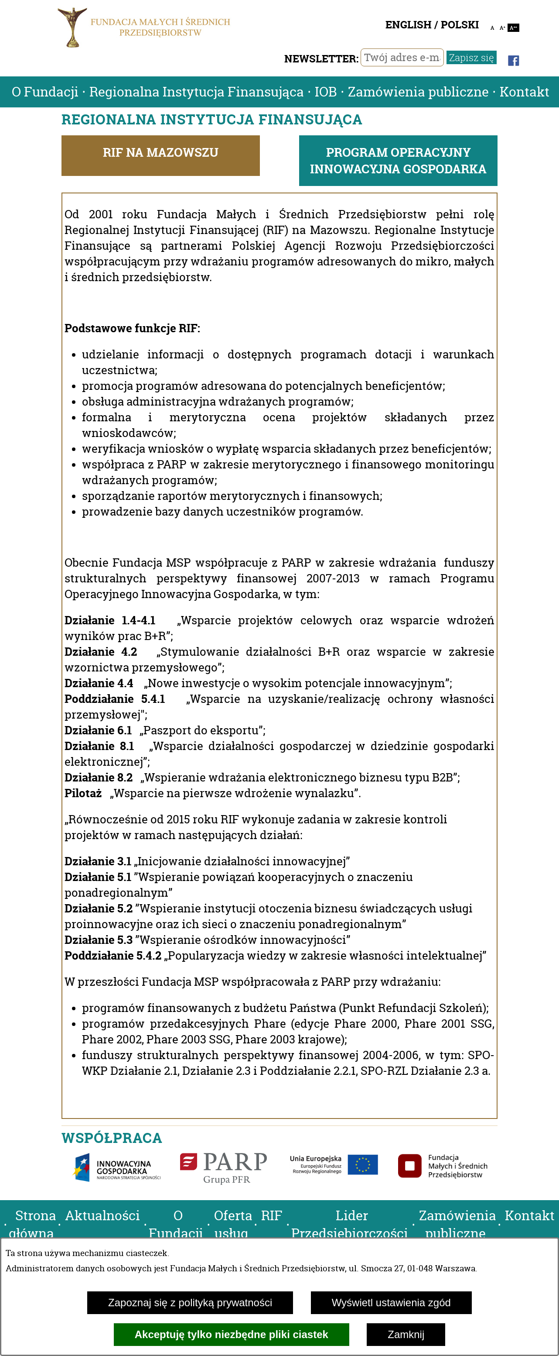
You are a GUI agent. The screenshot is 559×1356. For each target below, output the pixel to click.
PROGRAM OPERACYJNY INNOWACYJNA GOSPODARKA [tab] (398, 160)
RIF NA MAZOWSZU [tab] (160, 152)
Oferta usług (233, 1224)
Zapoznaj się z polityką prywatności (190, 1302)
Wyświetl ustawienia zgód (391, 1302)
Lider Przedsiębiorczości (349, 1224)
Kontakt (524, 92)
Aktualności (102, 1216)
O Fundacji (45, 92)
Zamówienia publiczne (418, 92)
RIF (272, 1216)
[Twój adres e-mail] (402, 57)
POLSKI (460, 24)
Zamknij (406, 1334)
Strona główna (32, 1224)
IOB (326, 92)
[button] (2, 1216)
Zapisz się (471, 57)
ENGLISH (408, 24)
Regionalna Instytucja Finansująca (196, 92)
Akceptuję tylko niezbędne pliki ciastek (231, 1334)
